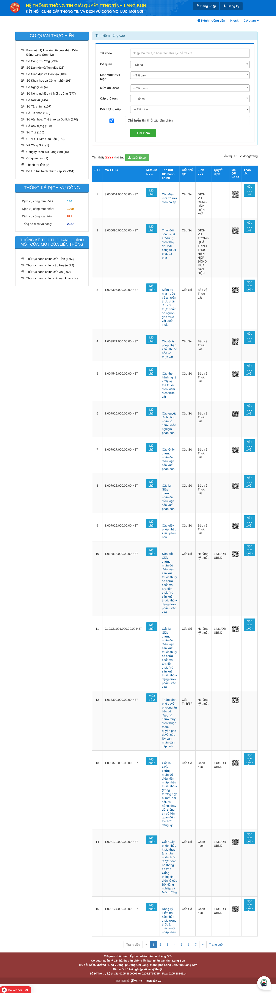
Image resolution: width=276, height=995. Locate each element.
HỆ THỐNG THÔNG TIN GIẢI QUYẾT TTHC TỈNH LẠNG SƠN (86, 5)
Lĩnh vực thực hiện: (110, 77)
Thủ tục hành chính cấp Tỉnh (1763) (50, 259)
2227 (70, 224)
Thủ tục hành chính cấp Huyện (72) (50, 265)
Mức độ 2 (152, 697)
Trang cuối (216, 944)
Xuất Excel (137, 157)
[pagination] (237, 156)
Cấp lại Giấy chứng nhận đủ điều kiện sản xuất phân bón (168, 497)
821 (69, 216)
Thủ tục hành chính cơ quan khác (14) (52, 278)
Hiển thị (226, 156)
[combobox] (190, 64)
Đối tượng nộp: (111, 109)
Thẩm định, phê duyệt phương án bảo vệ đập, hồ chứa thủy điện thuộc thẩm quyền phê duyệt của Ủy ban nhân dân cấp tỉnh (169, 723)
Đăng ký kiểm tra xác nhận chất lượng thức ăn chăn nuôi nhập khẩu (169, 920)
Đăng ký (231, 6)
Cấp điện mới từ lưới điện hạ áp (169, 198)
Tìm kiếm (143, 133)
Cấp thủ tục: (109, 98)
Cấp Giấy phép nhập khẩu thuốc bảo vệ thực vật (169, 349)
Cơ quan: (106, 64)
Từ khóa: (106, 53)
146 (69, 201)
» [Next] (203, 944)
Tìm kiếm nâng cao (110, 36)
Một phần (152, 192)
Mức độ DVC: (109, 88)
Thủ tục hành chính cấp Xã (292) (48, 272)
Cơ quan (251, 20)
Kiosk (234, 20)
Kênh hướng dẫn (211, 20)
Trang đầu (133, 944)
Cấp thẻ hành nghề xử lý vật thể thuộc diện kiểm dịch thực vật (169, 385)
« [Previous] (146, 944)
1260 (70, 208)
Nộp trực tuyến (249, 190)
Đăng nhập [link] (206, 6)
